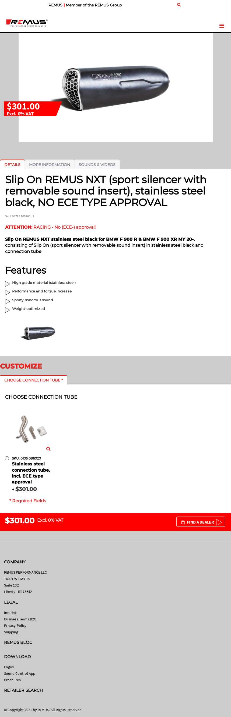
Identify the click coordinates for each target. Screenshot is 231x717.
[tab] (12, 165)
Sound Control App (19, 673)
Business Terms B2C (20, 619)
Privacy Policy (15, 625)
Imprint (10, 612)
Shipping (11, 632)
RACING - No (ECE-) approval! (50, 227)
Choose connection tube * (33, 380)
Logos (9, 667)
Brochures (12, 679)
